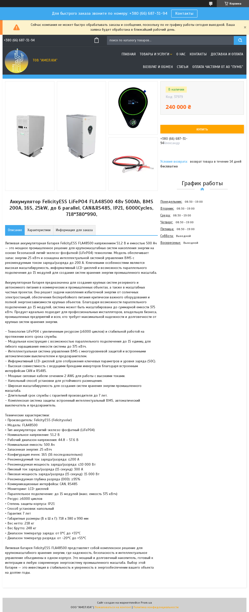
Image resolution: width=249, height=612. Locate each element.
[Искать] (240, 40)
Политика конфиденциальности (156, 607)
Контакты (184, 13)
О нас (180, 54)
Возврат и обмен (158, 67)
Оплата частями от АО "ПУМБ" (217, 67)
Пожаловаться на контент (113, 607)
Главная (128, 54)
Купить (202, 129)
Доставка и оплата (227, 54)
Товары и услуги (154, 54)
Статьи (182, 67)
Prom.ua (146, 602)
